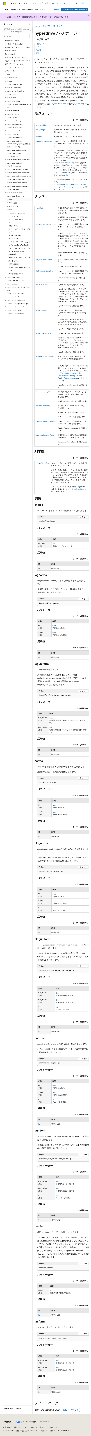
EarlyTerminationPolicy (44, 259)
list (54, 544)
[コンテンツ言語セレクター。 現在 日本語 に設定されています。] (8, 1422)
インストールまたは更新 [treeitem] (14, 44)
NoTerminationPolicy (43, 405)
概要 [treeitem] (8, 74)
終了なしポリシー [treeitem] (15, 261)
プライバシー (51, 1427)
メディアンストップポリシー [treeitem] (19, 257)
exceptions (39, 136)
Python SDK (45, 26)
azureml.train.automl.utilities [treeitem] (17, 182)
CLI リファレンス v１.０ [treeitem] (14, 67)
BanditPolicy (40, 208)
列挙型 (38, 50)
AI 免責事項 (7, 1427)
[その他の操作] (87, 26)
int (53, 908)
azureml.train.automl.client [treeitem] (16, 150)
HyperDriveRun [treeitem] (14, 239)
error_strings (40, 129)
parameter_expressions (44, 141)
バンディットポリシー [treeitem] (17, 216)
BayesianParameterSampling (46, 224)
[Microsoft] (4, 3)
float (54, 626)
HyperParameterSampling (45, 356)
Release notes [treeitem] (10, 50)
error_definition (41, 125)
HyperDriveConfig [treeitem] (15, 235)
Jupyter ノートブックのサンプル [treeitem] (17, 61)
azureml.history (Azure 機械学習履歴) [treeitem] (19, 105)
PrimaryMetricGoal (42, 463)
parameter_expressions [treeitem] (17, 213)
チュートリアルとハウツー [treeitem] (15, 57)
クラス (38, 47)
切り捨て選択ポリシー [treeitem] (17, 274)
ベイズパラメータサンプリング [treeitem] (19, 221)
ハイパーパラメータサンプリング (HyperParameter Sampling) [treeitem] (19, 251)
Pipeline (79, 103)
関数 (39, 53)
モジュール (40, 44)
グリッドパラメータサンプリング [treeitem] (19, 230)
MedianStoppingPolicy (44, 392)
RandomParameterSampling (64, 163)
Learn (36, 26)
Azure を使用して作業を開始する (74, 9)
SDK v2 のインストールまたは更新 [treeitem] (17, 47)
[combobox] (17, 30)
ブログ (32, 1427)
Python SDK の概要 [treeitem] (12, 40)
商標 (51, 1431)
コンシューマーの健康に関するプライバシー (19, 1431)
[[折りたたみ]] (29, 24)
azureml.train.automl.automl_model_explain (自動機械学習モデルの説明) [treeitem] (18, 144)
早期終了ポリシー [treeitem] (15, 226)
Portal (56, 9)
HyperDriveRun (41, 310)
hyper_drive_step (59, 103)
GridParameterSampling (44, 271)
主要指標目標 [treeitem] (13, 264)
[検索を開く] (76, 3)
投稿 (41, 1427)
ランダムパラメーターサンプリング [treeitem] (19, 269)
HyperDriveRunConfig (43, 333)
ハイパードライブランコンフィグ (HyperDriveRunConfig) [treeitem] (19, 243)
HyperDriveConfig (42, 285)
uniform (64, 172)
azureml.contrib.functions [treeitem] (16, 297)
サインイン (84, 3)
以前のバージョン (21, 1427)
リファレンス (57, 26)
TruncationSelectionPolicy (45, 435)
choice (60, 170)
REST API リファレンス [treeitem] (13, 64)
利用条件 (44, 1431)
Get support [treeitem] (9, 54)
